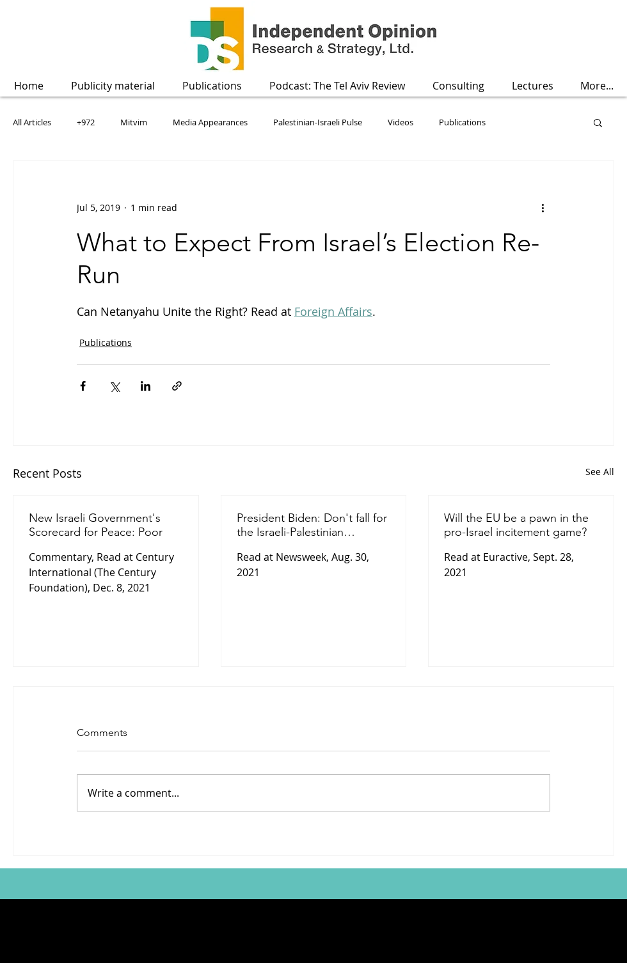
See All (599, 472)
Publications (462, 122)
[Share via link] (177, 386)
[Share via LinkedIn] (145, 386)
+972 (86, 122)
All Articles (32, 122)
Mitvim (133, 122)
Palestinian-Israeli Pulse (317, 122)
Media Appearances (210, 122)
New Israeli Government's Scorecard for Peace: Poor (96, 525)
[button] (211, 86)
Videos (400, 122)
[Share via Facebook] (83, 386)
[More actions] (542, 207)
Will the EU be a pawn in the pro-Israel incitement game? (516, 525)
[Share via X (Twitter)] (114, 386)
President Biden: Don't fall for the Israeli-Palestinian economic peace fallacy (312, 525)
